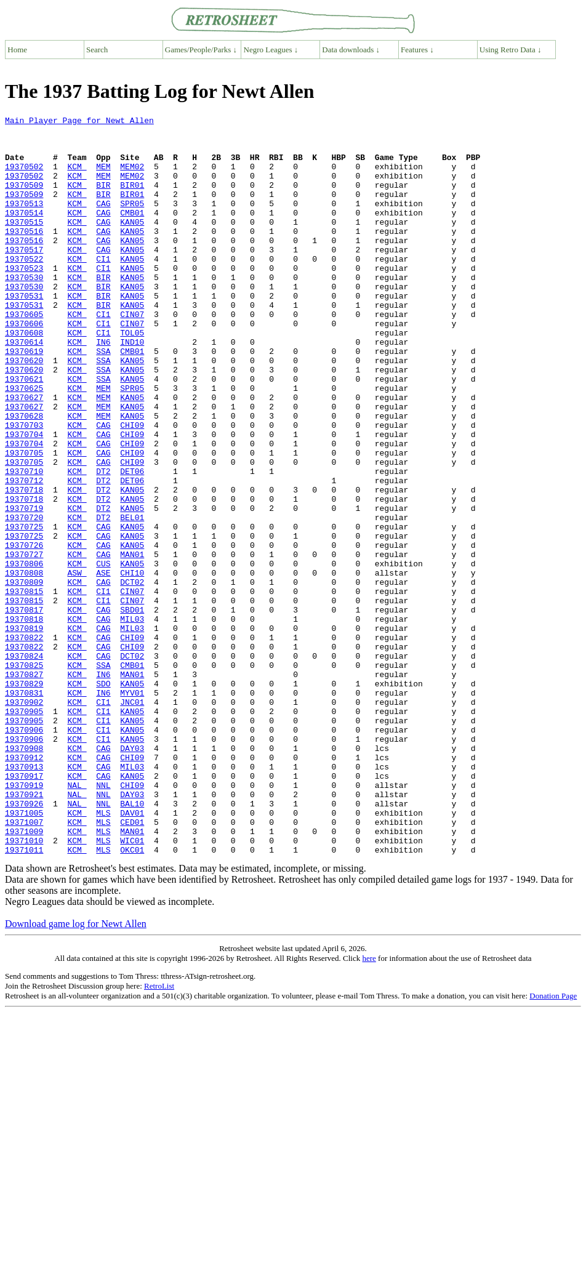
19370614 (24, 387)
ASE (103, 664)
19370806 (24, 653)
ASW (76, 664)
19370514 (24, 232)
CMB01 (132, 232)
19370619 (24, 398)
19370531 (24, 332)
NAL (76, 919)
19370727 (24, 642)
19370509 (24, 199)
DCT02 (132, 675)
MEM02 (132, 177)
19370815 (24, 687)
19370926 (24, 941)
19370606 (24, 365)
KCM (76, 177)
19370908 (24, 875)
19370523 (24, 299)
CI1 (103, 288)
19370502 (24, 177)
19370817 (24, 709)
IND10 (132, 387)
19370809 (24, 675)
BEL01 (132, 598)
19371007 (24, 964)
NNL (103, 919)
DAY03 (132, 875)
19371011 (24, 997)
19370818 (24, 720)
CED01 (132, 964)
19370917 (24, 908)
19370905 (24, 831)
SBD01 (132, 709)
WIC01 (132, 986)
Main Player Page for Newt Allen (79, 121)
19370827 (24, 786)
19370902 (24, 819)
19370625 (24, 443)
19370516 (24, 254)
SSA (103, 398)
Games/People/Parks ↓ (201, 49)
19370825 (24, 775)
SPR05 (132, 221)
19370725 (24, 609)
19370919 (24, 919)
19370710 (24, 542)
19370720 (24, 598)
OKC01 (132, 997)
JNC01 (132, 819)
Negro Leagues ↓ (271, 49)
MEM (103, 177)
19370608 (24, 376)
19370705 (24, 520)
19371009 (24, 975)
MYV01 (132, 808)
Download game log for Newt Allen (75, 1071)
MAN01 (132, 642)
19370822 (24, 742)
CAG (103, 221)
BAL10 (132, 941)
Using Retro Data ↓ (511, 49)
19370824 (24, 764)
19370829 (24, 797)
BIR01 (132, 199)
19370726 (24, 631)
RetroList (159, 1133)
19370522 (24, 288)
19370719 (24, 587)
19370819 (24, 731)
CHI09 (132, 487)
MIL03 (132, 720)
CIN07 (132, 354)
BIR (103, 199)
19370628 (24, 476)
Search (97, 49)
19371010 (24, 986)
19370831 (24, 808)
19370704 (24, 498)
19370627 (24, 454)
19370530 (24, 310)
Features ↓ (417, 49)
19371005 (24, 952)
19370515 (24, 243)
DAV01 (132, 952)
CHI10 (132, 664)
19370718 (24, 565)
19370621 (24, 432)
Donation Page (553, 1143)
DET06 (132, 542)
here (368, 1105)
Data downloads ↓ (351, 49)
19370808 (24, 664)
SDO (103, 797)
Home (17, 49)
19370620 (24, 410)
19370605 (24, 354)
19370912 (24, 886)
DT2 (103, 542)
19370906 (24, 853)
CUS (103, 653)
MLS (103, 952)
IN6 (103, 387)
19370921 (24, 930)
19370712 (24, 554)
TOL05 (132, 376)
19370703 (24, 487)
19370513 (24, 221)
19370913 (24, 897)
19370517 (24, 277)
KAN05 (132, 243)
